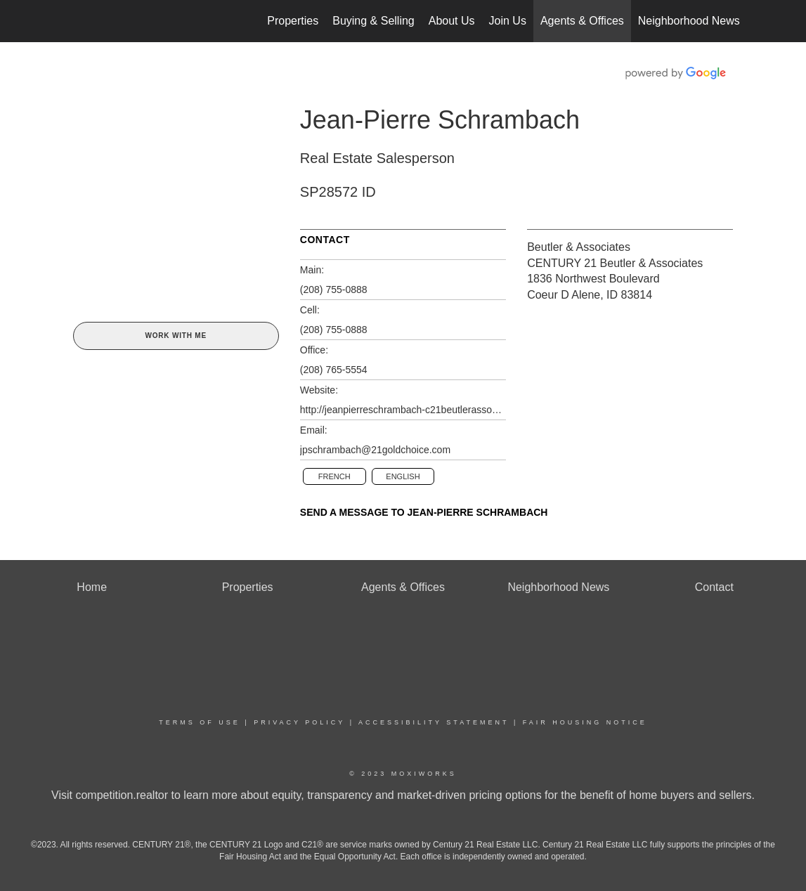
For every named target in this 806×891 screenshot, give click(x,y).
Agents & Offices (582, 21)
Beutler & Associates (578, 247)
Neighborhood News (689, 21)
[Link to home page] (70, 21)
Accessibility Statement (433, 722)
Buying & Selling (373, 21)
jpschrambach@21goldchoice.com (375, 449)
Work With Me (175, 335)
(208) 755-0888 (334, 289)
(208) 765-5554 (334, 369)
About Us (452, 21)
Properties (292, 21)
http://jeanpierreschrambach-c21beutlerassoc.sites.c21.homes (403, 409)
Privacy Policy (299, 722)
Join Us (507, 21)
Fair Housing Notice (585, 722)
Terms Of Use (199, 722)
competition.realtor (121, 795)
